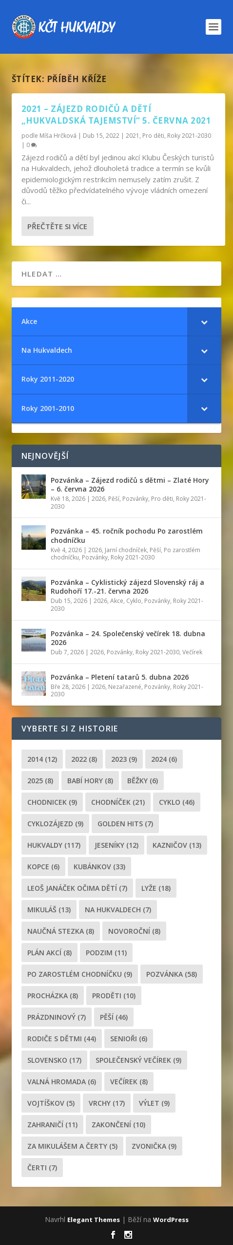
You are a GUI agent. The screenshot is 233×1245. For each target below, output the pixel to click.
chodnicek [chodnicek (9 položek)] (52, 802)
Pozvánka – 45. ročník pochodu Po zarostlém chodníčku (127, 535)
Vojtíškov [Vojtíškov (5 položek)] (51, 1103)
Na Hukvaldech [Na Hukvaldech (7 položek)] (118, 909)
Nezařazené (124, 687)
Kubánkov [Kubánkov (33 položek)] (99, 866)
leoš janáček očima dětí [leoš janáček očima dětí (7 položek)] (77, 888)
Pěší (113, 498)
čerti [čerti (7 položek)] (42, 1167)
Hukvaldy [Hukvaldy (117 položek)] (53, 845)
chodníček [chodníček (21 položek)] (118, 802)
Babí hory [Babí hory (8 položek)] (90, 780)
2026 (98, 498)
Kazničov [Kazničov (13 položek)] (177, 845)
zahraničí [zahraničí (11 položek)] (52, 1124)
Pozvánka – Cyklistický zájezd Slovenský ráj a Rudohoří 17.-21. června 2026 (127, 587)
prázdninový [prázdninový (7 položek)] (56, 1017)
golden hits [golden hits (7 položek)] (125, 823)
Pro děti (153, 135)
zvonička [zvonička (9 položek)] (154, 1146)
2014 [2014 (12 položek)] (42, 759)
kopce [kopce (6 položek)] (43, 866)
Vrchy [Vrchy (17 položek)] (107, 1103)
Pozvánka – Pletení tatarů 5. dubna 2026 (120, 677)
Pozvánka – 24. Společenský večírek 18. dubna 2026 (128, 638)
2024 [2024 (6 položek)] (164, 759)
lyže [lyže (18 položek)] (156, 888)
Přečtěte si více (57, 226)
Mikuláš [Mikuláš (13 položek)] (49, 909)
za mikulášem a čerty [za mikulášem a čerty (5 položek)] (72, 1146)
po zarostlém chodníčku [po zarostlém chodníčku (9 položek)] (79, 974)
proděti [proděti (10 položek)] (114, 995)
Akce (116, 601)
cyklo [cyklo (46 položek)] (176, 802)
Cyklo (133, 601)
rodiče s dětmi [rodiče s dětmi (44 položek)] (61, 1038)
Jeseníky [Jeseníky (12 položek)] (116, 845)
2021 (132, 135)
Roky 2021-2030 (189, 135)
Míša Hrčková (58, 135)
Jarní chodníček (126, 550)
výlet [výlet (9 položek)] (154, 1103)
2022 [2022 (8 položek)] (84, 759)
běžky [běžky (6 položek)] (142, 780)
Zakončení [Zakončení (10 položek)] (118, 1124)
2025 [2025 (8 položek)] (40, 780)
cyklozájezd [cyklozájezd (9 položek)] (55, 823)
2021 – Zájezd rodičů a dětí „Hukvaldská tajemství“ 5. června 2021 (116, 114)
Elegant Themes (93, 1219)
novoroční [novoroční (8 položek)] (134, 931)
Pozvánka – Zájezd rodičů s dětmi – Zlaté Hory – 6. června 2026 (130, 484)
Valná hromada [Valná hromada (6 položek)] (61, 1081)
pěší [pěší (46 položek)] (114, 1017)
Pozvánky (135, 498)
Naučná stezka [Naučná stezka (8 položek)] (60, 931)
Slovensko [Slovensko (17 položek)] (54, 1060)
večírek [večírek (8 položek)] (129, 1081)
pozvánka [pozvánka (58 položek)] (171, 974)
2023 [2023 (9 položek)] (124, 759)
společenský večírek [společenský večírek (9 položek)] (138, 1060)
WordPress (171, 1219)
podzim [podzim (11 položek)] (106, 952)
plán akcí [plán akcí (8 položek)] (49, 952)
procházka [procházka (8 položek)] (52, 995)
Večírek (192, 652)
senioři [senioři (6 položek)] (128, 1038)
